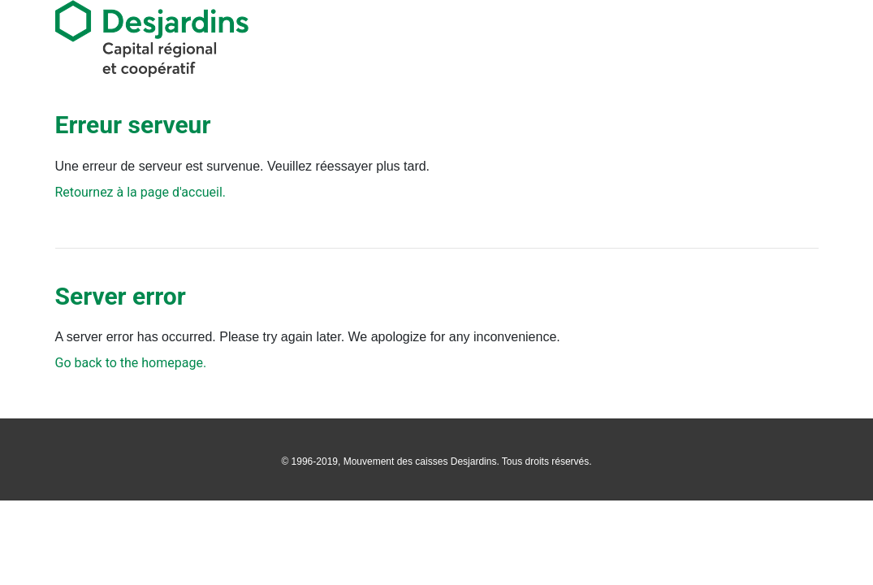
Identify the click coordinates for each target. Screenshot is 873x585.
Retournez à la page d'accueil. (141, 192)
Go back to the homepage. (131, 362)
